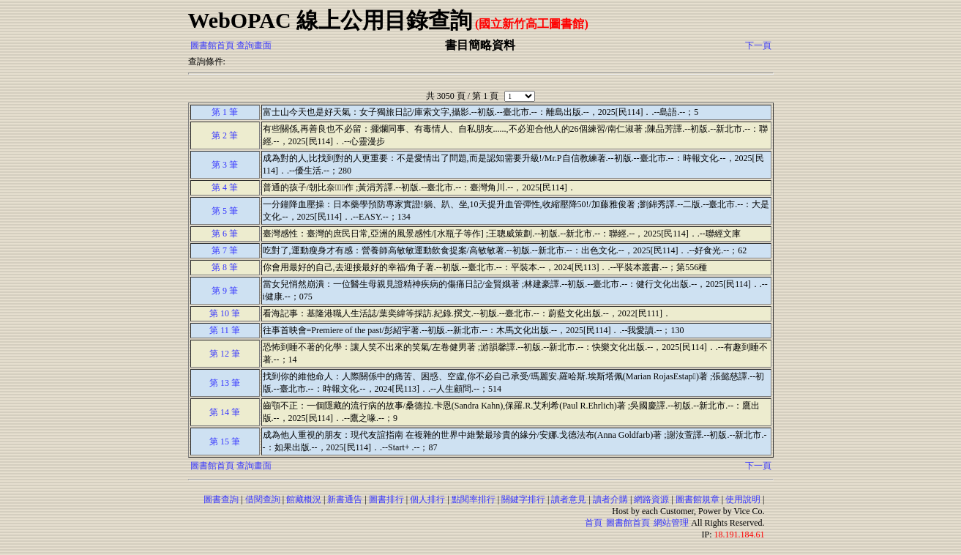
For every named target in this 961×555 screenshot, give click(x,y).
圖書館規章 (697, 499)
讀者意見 (568, 499)
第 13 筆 (224, 383)
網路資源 (651, 499)
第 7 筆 (225, 250)
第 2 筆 (225, 135)
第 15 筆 (224, 441)
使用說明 (742, 499)
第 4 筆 (225, 187)
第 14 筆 (224, 412)
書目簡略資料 (480, 45)
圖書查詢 (221, 499)
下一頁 (758, 45)
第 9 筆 (225, 291)
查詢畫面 (254, 45)
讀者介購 (610, 499)
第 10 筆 (224, 313)
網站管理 (671, 523)
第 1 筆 (225, 112)
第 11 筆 (224, 330)
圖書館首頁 (212, 45)
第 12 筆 (224, 354)
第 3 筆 (225, 165)
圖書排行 (386, 499)
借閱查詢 (262, 499)
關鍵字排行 (523, 499)
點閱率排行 (474, 499)
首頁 (593, 523)
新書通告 (344, 499)
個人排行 (427, 499)
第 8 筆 (225, 267)
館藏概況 (303, 499)
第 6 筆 (225, 233)
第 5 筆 (225, 211)
